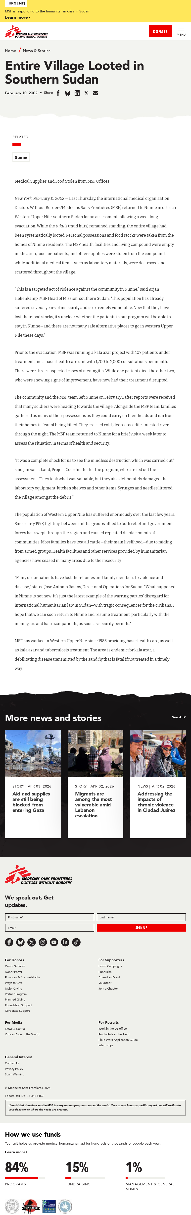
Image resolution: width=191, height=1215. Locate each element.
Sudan (21, 157)
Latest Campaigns (110, 966)
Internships (105, 1045)
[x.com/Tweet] (31, 942)
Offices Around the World (22, 1034)
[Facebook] (9, 942)
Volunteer (104, 983)
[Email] (49, 928)
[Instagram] (43, 942)
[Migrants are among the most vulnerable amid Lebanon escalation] (96, 784)
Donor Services (15, 966)
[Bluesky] (20, 942)
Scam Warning (14, 1074)
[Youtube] (54, 942)
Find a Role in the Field (113, 1034)
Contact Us (12, 1063)
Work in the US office (112, 1028)
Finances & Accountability (22, 977)
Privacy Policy (14, 1069)
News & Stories (36, 50)
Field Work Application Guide (118, 1040)
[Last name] (141, 917)
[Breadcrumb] (95, 50)
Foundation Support (18, 1005)
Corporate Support (17, 1010)
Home (10, 50)
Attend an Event (109, 977)
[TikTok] (76, 942)
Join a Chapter (108, 988)
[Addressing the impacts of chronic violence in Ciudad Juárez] (158, 784)
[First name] (49, 917)
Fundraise (105, 972)
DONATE (160, 31)
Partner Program (16, 994)
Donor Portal (13, 972)
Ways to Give (14, 983)
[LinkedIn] (65, 942)
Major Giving (13, 988)
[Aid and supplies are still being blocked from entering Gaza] (33, 784)
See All (178, 717)
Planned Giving (15, 999)
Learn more (16, 17)
